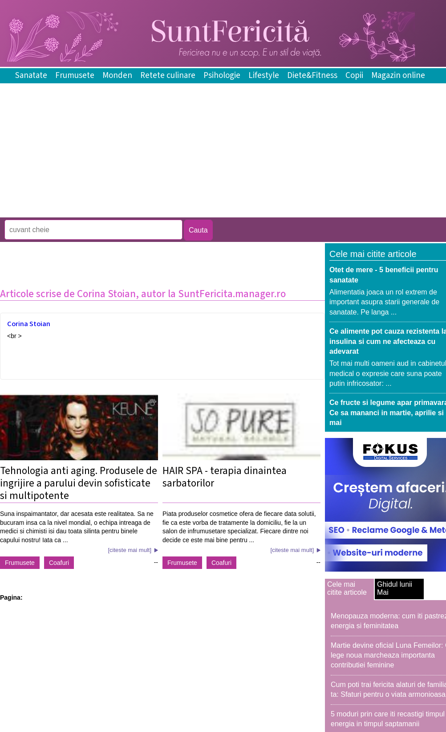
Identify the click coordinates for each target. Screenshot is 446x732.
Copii (354, 76)
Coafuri (59, 562)
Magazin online (398, 76)
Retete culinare (167, 76)
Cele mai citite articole (347, 588)
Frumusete (74, 76)
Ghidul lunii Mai (394, 588)
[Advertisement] (162, 211)
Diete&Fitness (312, 76)
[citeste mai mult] (129, 550)
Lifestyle (263, 76)
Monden (117, 76)
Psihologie (221, 76)
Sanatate (31, 76)
